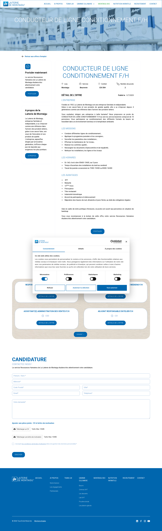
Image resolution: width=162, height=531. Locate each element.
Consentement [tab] (48, 249)
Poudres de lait (84, 501)
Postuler (32, 94)
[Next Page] (80, 334)
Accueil (47, 4)
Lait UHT (82, 497)
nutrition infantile (122, 4)
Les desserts (83, 493)
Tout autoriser (112, 288)
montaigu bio (104, 4)
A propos (58, 4)
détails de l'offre (46, 296)
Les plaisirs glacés (85, 505)
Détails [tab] (81, 249)
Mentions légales (40, 521)
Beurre (81, 485)
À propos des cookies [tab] (113, 249)
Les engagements (56, 487)
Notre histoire (54, 483)
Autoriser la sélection (81, 288)
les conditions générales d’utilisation (34, 444)
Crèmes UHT (83, 489)
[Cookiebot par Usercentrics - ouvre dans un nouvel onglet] (112, 241)
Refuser (50, 288)
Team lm (70, 4)
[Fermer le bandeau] (126, 241)
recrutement (140, 4)
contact (153, 4)
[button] (21, 429)
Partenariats (54, 491)
